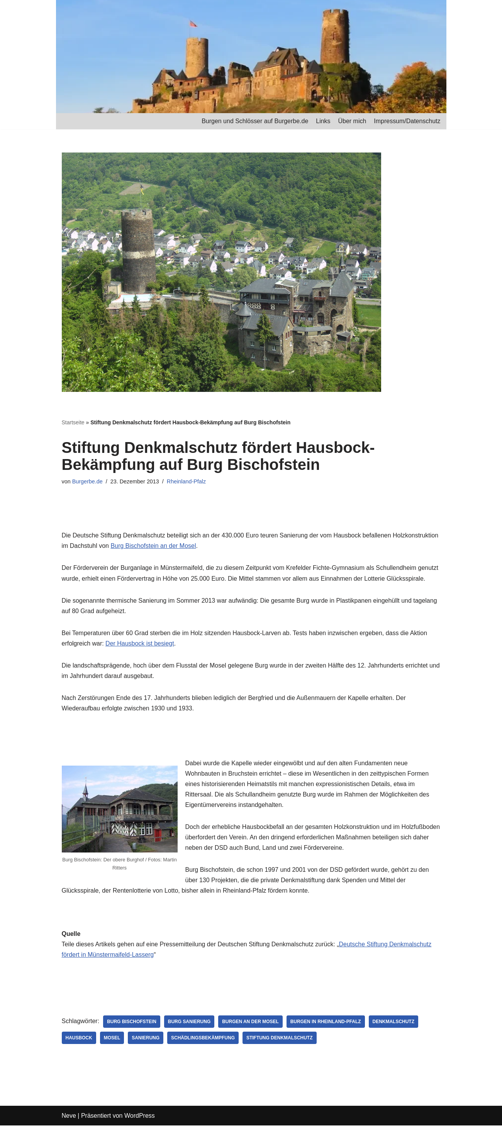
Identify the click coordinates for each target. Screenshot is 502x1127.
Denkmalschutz (394, 1023)
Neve (69, 1117)
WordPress (139, 1117)
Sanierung (146, 1039)
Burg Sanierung (189, 1023)
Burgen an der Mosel (250, 1023)
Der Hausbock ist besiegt (139, 644)
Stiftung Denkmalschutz (280, 1039)
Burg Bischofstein (131, 1023)
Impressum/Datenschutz (407, 121)
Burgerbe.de (87, 481)
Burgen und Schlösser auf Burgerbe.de (254, 121)
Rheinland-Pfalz (186, 481)
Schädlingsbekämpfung (203, 1039)
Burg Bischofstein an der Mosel (153, 546)
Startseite (73, 422)
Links (323, 121)
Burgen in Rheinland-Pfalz (326, 1023)
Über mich (352, 121)
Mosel (112, 1039)
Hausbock (79, 1039)
